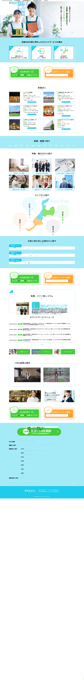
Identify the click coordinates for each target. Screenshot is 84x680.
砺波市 (28, 629)
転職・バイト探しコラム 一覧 (44, 460)
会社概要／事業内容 (64, 34)
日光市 (23, 645)
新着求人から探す (25, 606)
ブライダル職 (39, 610)
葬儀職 (47, 612)
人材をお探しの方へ (69, 3)
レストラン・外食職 (47, 610)
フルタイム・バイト (34, 653)
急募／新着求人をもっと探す (44, 146)
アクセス (79, 3)
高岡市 (47, 629)
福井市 (23, 624)
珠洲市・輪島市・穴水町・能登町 (52, 618)
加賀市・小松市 (63, 618)
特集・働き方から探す (44, 606)
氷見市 (52, 629)
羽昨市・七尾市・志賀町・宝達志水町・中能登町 (35, 618)
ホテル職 (23, 610)
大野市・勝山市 (62, 624)
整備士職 (32, 612)
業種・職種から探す (34, 606)
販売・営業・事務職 (25, 612)
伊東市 (23, 640)
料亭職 (33, 610)
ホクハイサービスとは (39, 3)
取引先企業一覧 (41, 661)
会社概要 (61, 659)
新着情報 (46, 659)
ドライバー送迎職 (40, 612)
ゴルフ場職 (56, 610)
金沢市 (23, 618)
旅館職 (28, 610)
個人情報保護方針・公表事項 (24, 661)
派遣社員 (51, 653)
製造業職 (61, 610)
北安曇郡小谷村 (24, 650)
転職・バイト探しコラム (27, 659)
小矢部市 (57, 629)
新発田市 (23, 635)
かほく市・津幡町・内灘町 (26, 619)
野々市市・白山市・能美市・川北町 (40, 619)
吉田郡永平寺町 (37, 624)
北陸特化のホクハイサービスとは (43, 64)
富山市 (23, 629)
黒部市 (37, 629)
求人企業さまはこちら (67, 663)
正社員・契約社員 (25, 653)
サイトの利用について (13, 661)
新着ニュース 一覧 (46, 501)
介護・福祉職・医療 (69, 610)
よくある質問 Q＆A (39, 659)
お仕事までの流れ (54, 659)
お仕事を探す (49, 3)
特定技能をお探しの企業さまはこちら (50, 663)
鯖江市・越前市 (29, 624)
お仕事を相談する (59, 3)
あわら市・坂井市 (46, 624)
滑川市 (42, 629)
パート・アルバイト (43, 653)
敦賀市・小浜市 (54, 624)
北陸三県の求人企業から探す (55, 606)
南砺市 (32, 629)
